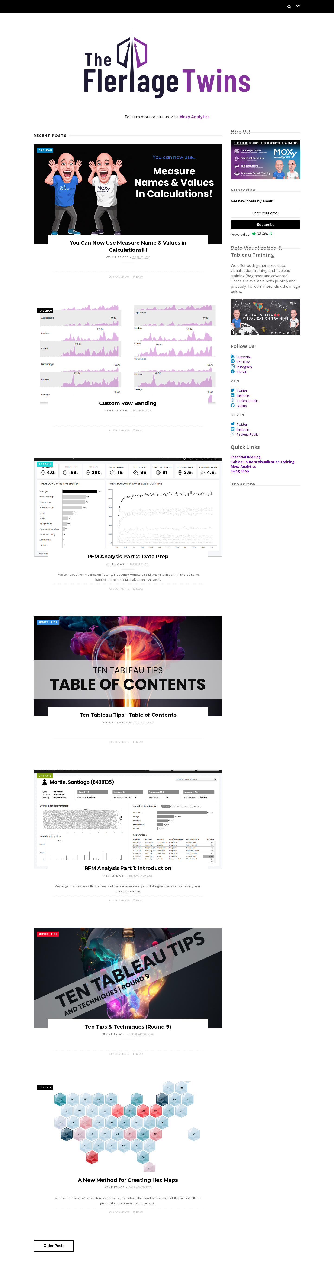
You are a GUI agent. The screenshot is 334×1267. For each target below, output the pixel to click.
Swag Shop (240, 471)
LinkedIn (243, 396)
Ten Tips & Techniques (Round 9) (126, 1038)
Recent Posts (50, 136)
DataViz (45, 467)
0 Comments (118, 594)
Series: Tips (48, 628)
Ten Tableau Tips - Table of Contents (126, 723)
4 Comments (118, 1065)
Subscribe (265, 225)
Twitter (242, 391)
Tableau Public (247, 401)
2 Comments (118, 279)
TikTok (242, 372)
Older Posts (54, 1259)
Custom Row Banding (126, 407)
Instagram (244, 367)
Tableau (45, 150)
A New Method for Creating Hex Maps (126, 1194)
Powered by (251, 234)
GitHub (242, 406)
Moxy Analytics (243, 466)
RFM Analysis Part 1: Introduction (126, 878)
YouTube (243, 362)
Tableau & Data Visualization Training (263, 462)
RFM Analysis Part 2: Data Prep (126, 562)
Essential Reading (246, 457)
